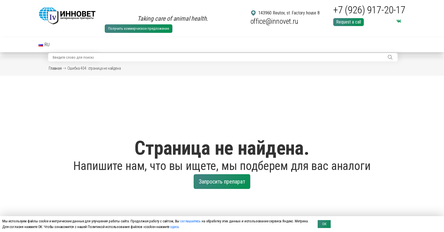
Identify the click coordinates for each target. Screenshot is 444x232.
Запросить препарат (222, 181)
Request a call (348, 22)
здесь (174, 227)
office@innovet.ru (274, 21)
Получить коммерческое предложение (138, 28)
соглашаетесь (190, 221)
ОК (324, 224)
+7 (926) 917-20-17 (369, 10)
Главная (55, 68)
